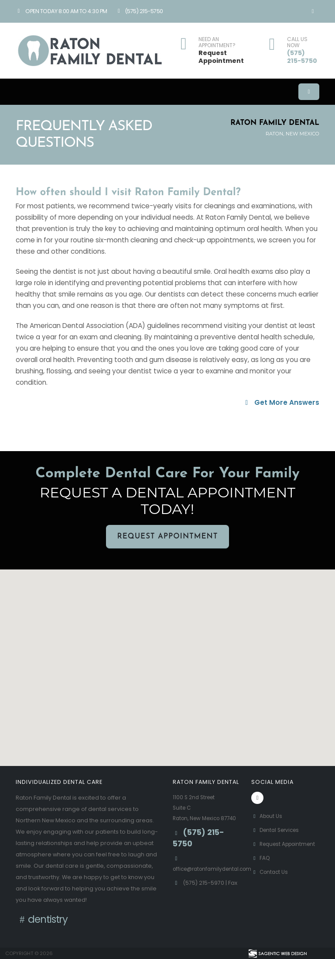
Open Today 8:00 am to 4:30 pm (61, 11)
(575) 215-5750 (139, 11)
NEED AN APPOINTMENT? (217, 42)
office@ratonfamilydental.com (216, 879)
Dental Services (277, 830)
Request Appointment (221, 57)
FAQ (261, 868)
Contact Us (271, 882)
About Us (267, 816)
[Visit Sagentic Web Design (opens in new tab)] (277, 953)
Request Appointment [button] (167, 536)
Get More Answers (281, 402)
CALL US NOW (297, 42)
